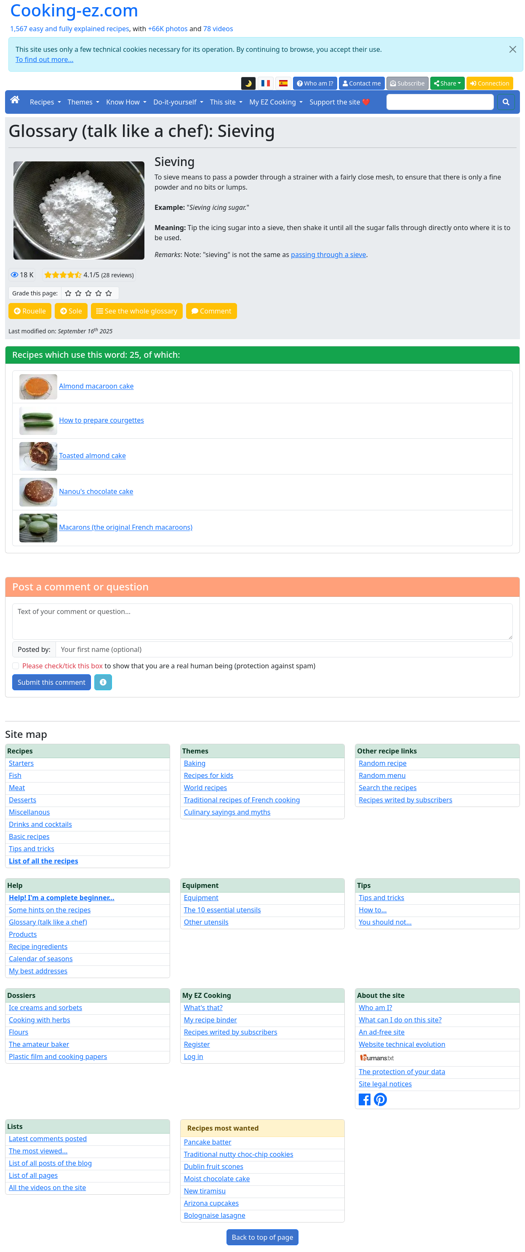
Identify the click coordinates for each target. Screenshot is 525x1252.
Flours (18, 1032)
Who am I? (315, 83)
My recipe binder (210, 1019)
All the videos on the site (47, 1187)
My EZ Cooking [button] (273, 102)
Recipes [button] (43, 102)
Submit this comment (51, 682)
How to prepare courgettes (101, 420)
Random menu (382, 775)
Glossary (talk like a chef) (48, 922)
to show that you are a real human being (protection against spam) (168, 665)
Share (445, 83)
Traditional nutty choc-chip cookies (238, 1154)
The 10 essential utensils (222, 909)
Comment (212, 311)
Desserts (22, 799)
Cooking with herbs (39, 1019)
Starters (21, 763)
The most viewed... (38, 1150)
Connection (489, 83)
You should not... (385, 922)
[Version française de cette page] (266, 83)
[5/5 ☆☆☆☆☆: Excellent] (108, 293)
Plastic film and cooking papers (58, 1056)
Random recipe (382, 763)
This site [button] (224, 102)
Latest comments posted (48, 1138)
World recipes (205, 787)
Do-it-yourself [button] (175, 102)
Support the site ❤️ (339, 102)
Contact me (362, 83)
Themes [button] (81, 102)
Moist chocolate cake (217, 1178)
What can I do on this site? (400, 1019)
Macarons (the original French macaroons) (125, 527)
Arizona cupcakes (211, 1203)
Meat (17, 787)
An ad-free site (382, 1032)
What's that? (203, 1007)
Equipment (201, 897)
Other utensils (206, 922)
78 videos (218, 28)
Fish (15, 775)
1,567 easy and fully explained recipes (69, 28)
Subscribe (407, 83)
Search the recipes (387, 787)
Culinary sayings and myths (227, 812)
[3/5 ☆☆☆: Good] (88, 293)
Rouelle (30, 311)
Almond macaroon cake (96, 386)
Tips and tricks (31, 848)
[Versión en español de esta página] (283, 83)
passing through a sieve (328, 254)
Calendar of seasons (41, 958)
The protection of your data (402, 1071)
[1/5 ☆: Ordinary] (68, 293)
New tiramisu (205, 1191)
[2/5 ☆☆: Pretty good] (78, 293)
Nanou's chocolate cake (96, 491)
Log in (193, 1056)
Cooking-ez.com (74, 10)
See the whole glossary (136, 311)
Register (197, 1044)
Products (23, 934)
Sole (71, 311)
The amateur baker (39, 1044)
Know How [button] (123, 102)
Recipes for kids (209, 775)
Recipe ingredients (38, 946)
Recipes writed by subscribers (405, 799)
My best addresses (38, 971)
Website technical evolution (402, 1044)
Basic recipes (29, 836)
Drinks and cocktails (40, 824)
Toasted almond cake (92, 456)
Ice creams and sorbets (45, 1007)
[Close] (513, 49)
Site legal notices (385, 1083)
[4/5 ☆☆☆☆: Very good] (98, 293)
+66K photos (168, 28)
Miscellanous (29, 812)
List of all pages (33, 1175)
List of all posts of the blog (50, 1163)
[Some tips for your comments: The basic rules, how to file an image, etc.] (103, 682)
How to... (372, 909)
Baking (195, 763)
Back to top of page (262, 1237)
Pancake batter (208, 1142)
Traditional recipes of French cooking (242, 799)
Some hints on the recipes (50, 909)
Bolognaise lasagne (214, 1215)
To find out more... (44, 59)
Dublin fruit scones (213, 1166)
